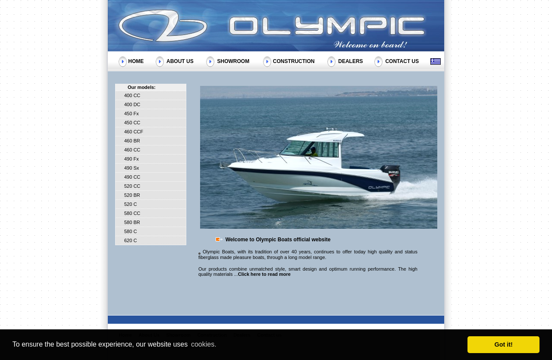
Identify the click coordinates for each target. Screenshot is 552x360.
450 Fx (131, 113)
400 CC (132, 95)
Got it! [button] (504, 344)
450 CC (132, 122)
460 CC (132, 149)
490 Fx (131, 158)
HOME (136, 61)
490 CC (132, 177)
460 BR (132, 140)
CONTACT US (402, 61)
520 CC (132, 186)
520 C (130, 204)
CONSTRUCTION (294, 61)
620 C (130, 240)
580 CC (132, 213)
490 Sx (131, 168)
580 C (130, 231)
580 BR (132, 222)
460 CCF (133, 131)
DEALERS (350, 61)
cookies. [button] (203, 344)
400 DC (132, 104)
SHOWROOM (233, 61)
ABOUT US (180, 61)
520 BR (132, 195)
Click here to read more (264, 274)
